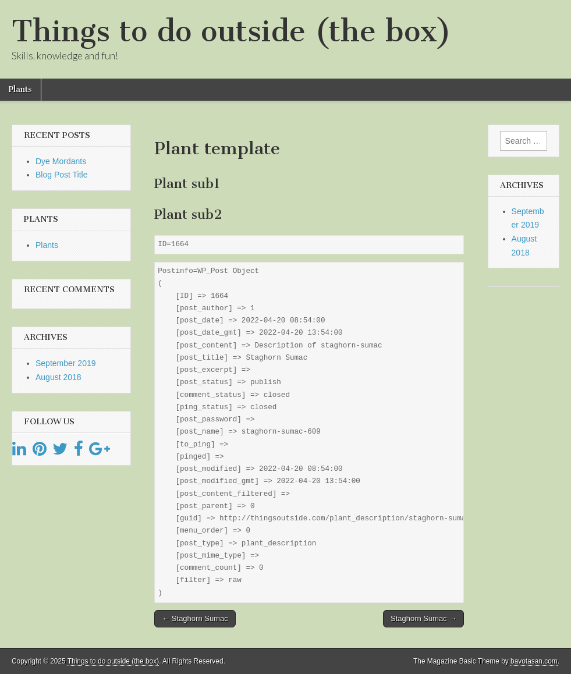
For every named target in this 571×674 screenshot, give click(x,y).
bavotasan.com (534, 661)
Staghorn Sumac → (423, 618)
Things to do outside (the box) (231, 31)
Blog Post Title (62, 174)
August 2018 (58, 377)
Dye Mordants (61, 161)
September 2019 (66, 363)
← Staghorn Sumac (195, 618)
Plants (20, 89)
